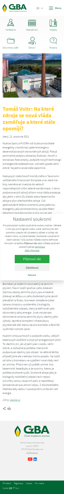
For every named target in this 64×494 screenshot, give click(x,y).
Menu (54, 8)
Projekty (53, 25)
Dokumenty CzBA (10, 43)
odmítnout (40, 246)
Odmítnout (32, 267)
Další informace (32, 250)
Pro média (39, 483)
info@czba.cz (32, 452)
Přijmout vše (32, 259)
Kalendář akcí (32, 25)
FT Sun (14, 488)
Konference (11, 25)
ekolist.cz (15, 400)
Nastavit (32, 274)
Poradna (53, 43)
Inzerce (29, 483)
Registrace (18, 483)
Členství (32, 43)
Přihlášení (7, 483)
